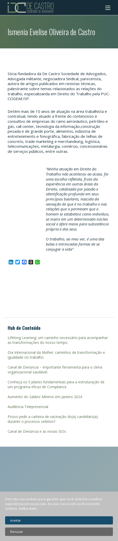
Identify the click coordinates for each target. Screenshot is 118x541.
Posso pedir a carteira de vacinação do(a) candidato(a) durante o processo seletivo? (53, 419)
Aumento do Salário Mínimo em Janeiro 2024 (45, 396)
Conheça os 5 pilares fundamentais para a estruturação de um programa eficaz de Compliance (56, 384)
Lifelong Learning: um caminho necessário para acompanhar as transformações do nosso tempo (58, 340)
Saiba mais (28, 508)
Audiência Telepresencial (28, 406)
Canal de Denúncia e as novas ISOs (37, 431)
